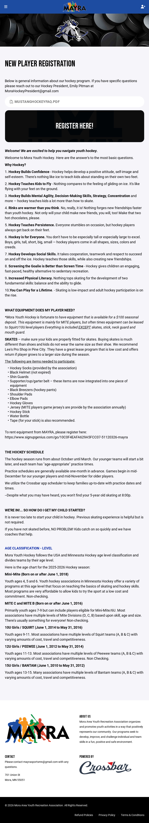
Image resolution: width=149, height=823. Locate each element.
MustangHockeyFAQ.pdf (35, 101)
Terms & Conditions (132, 815)
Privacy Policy (107, 815)
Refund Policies (84, 815)
